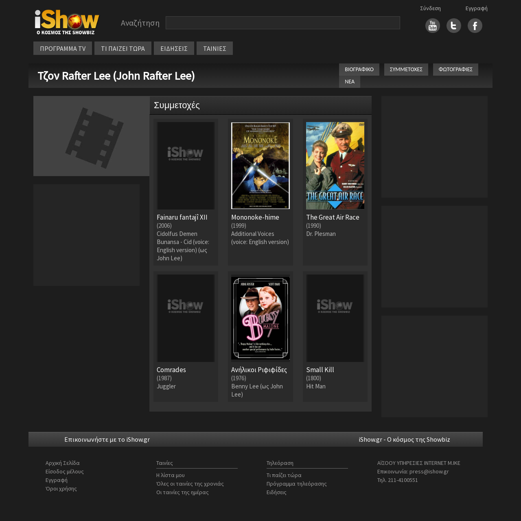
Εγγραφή (477, 8)
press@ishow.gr (429, 471)
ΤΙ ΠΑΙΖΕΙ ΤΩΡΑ (123, 48)
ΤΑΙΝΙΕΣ (214, 48)
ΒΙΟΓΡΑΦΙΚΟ (359, 69)
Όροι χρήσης (61, 488)
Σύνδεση (430, 8)
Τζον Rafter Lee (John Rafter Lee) (116, 75)
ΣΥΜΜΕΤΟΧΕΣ (406, 69)
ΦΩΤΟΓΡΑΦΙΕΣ (456, 69)
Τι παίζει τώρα (284, 475)
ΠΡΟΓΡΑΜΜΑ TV (62, 48)
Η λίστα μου (170, 475)
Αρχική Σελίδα (63, 463)
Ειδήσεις (277, 492)
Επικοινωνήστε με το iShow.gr (107, 439)
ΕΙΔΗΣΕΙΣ (174, 48)
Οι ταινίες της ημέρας (182, 492)
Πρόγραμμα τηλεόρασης (297, 483)
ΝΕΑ (350, 81)
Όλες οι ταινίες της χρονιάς (190, 483)
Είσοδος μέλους (65, 471)
